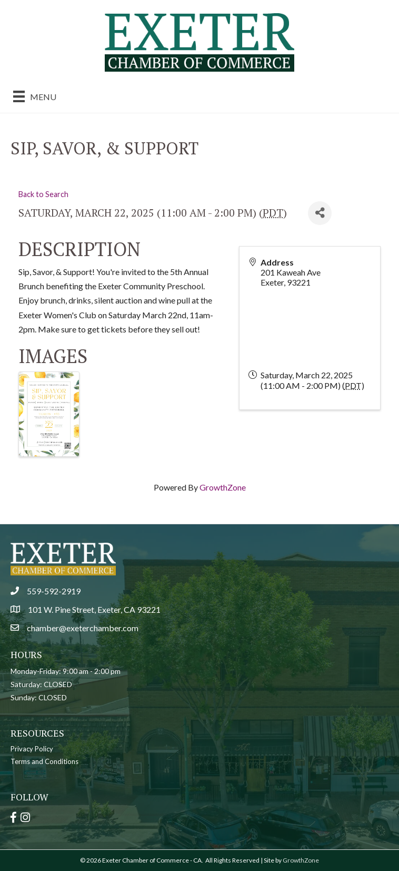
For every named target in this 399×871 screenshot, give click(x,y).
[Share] (320, 213)
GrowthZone (223, 487)
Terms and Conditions (44, 761)
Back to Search (43, 194)
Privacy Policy (32, 749)
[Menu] (35, 96)
